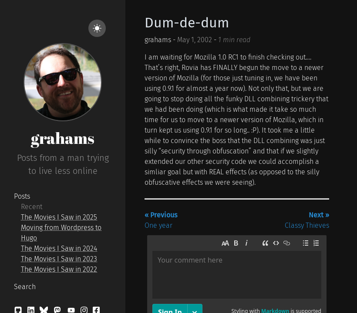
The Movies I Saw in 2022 (59, 269)
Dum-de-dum (187, 22)
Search (25, 287)
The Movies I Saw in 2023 (59, 259)
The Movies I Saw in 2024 (59, 248)
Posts (22, 196)
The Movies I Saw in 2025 (59, 217)
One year (161, 220)
